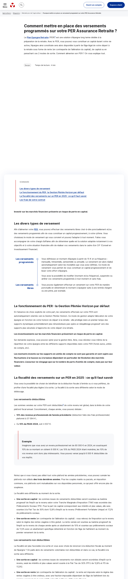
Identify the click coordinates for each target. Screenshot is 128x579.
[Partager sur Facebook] (79, 522)
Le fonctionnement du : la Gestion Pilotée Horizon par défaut (52, 78)
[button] (94, 5)
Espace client (116, 5)
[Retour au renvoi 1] (20, 555)
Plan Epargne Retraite (38, 37)
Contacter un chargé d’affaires (88, 502)
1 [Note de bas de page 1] (55, 37)
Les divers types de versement (35, 75)
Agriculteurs (6, 13)
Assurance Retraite (54, 483)
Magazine (16, 13)
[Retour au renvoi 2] (39, 560)
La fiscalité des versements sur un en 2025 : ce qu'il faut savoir (53, 82)
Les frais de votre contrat (32, 86)
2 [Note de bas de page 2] (63, 291)
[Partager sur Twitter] (73, 522)
